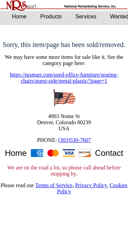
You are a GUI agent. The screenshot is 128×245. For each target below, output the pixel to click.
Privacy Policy (91, 185)
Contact (109, 153)
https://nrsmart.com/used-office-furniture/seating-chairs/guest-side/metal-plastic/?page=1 (64, 78)
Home (16, 153)
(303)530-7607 (74, 140)
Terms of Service (53, 185)
